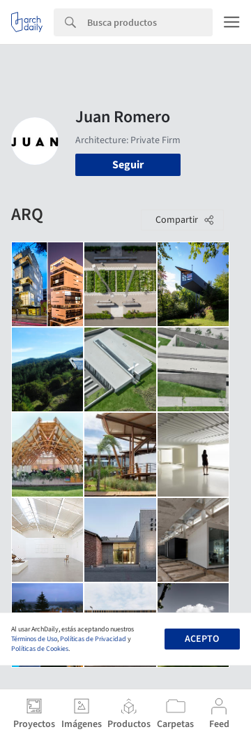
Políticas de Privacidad (93, 639)
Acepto (202, 639)
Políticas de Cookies (39, 649)
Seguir (128, 165)
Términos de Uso (34, 639)
